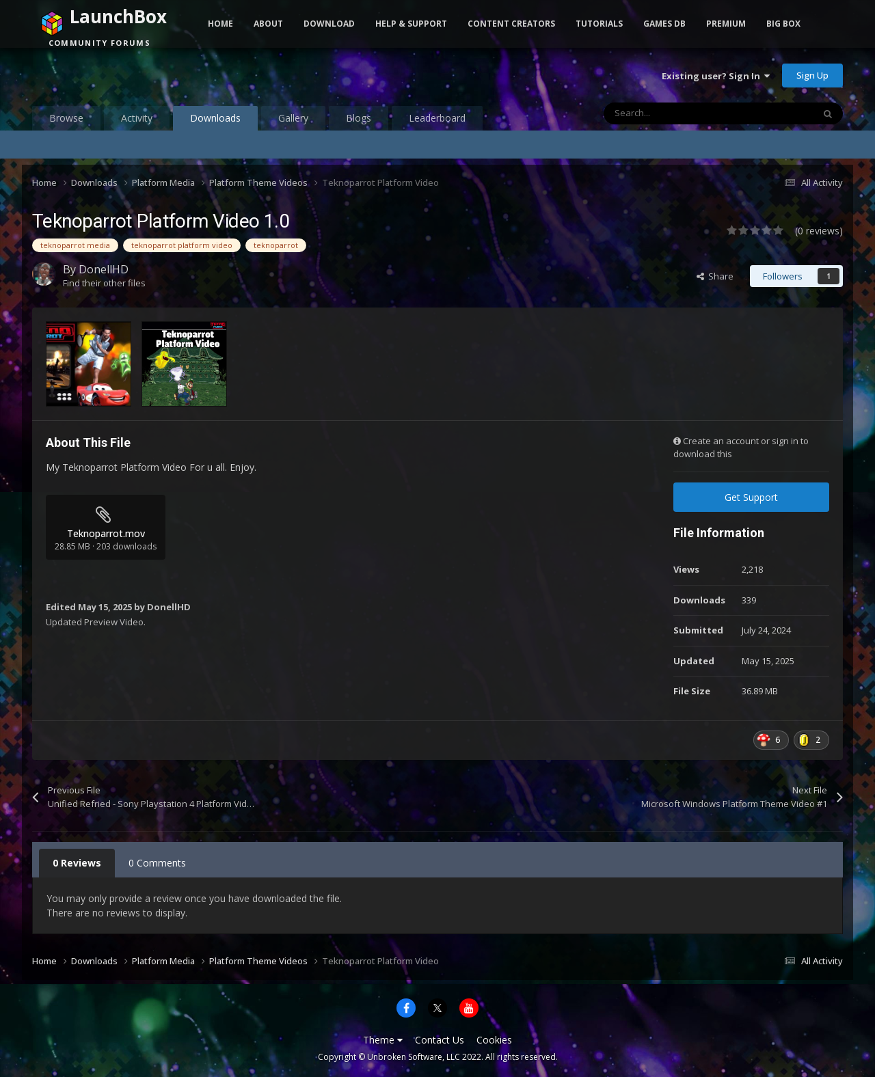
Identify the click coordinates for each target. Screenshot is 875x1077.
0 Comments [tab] (157, 862)
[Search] (679, 113)
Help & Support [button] (411, 23)
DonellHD (104, 269)
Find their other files (104, 283)
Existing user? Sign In (716, 76)
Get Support (751, 497)
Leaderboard (437, 117)
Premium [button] (726, 23)
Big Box (783, 23)
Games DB (664, 23)
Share (715, 276)
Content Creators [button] (511, 23)
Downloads (215, 121)
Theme (383, 1039)
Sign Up (812, 75)
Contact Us (439, 1039)
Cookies (494, 1039)
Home (220, 23)
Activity (136, 117)
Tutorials (599, 23)
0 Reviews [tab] (77, 862)
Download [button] (329, 23)
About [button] (268, 23)
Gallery (293, 117)
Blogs (358, 117)
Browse (66, 117)
